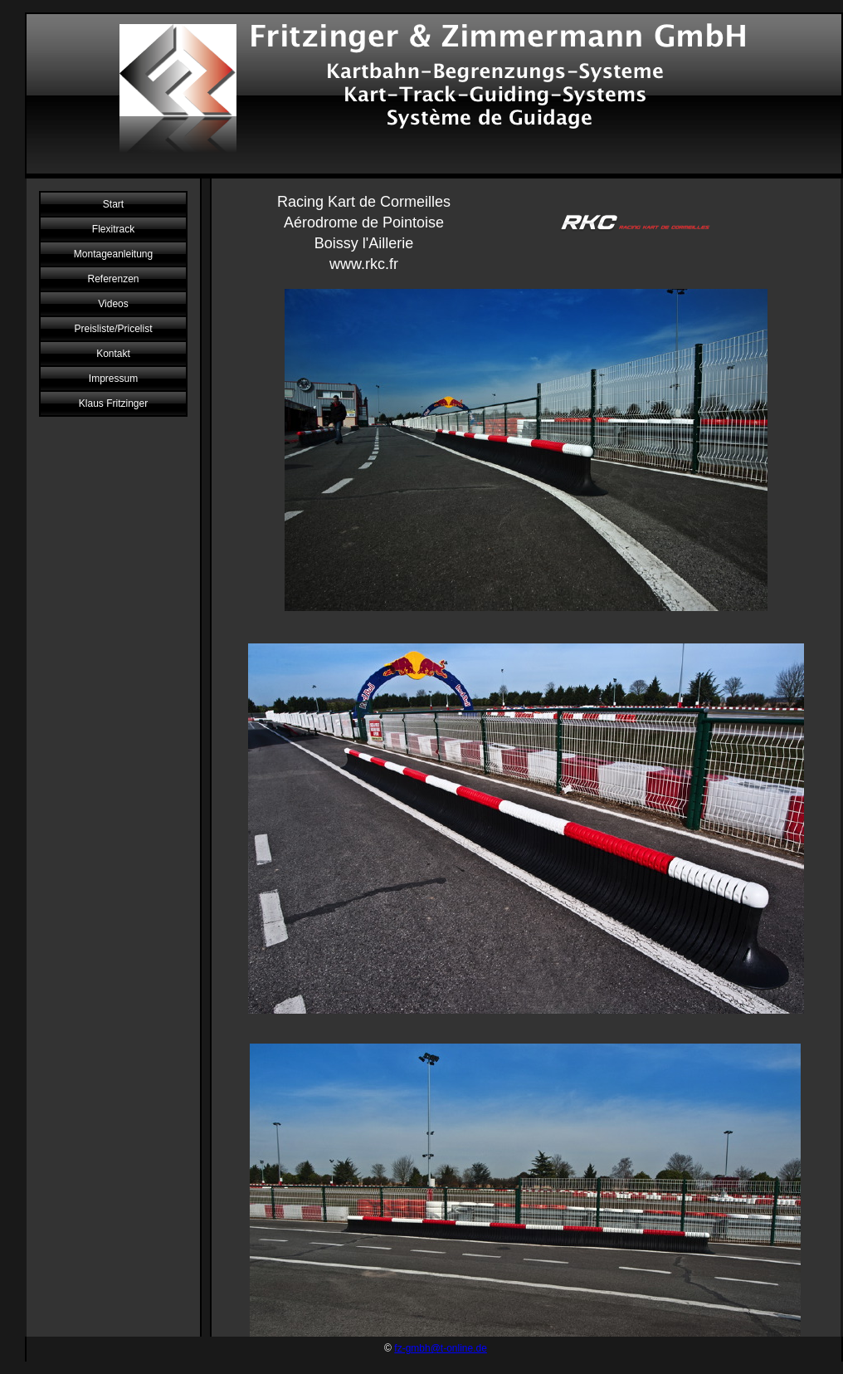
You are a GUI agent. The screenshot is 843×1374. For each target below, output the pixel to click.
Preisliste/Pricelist (113, 329)
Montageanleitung (113, 254)
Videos (113, 304)
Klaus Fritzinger (113, 403)
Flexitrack (113, 229)
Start (113, 204)
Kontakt (113, 353)
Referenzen (113, 279)
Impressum (113, 378)
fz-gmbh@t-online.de (440, 1348)
